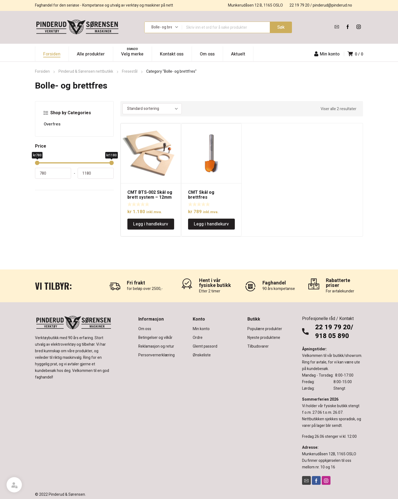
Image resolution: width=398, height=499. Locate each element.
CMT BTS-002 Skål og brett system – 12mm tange (149, 197)
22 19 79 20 (299, 5)
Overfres (52, 124)
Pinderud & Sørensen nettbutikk (85, 71)
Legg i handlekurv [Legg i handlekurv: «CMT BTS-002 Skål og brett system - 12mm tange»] (150, 224)
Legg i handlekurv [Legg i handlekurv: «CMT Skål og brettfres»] (211, 224)
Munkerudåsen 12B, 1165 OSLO (329, 454)
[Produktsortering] (152, 108)
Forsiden (42, 71)
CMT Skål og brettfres (201, 195)
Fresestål (129, 71)
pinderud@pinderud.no (332, 5)
